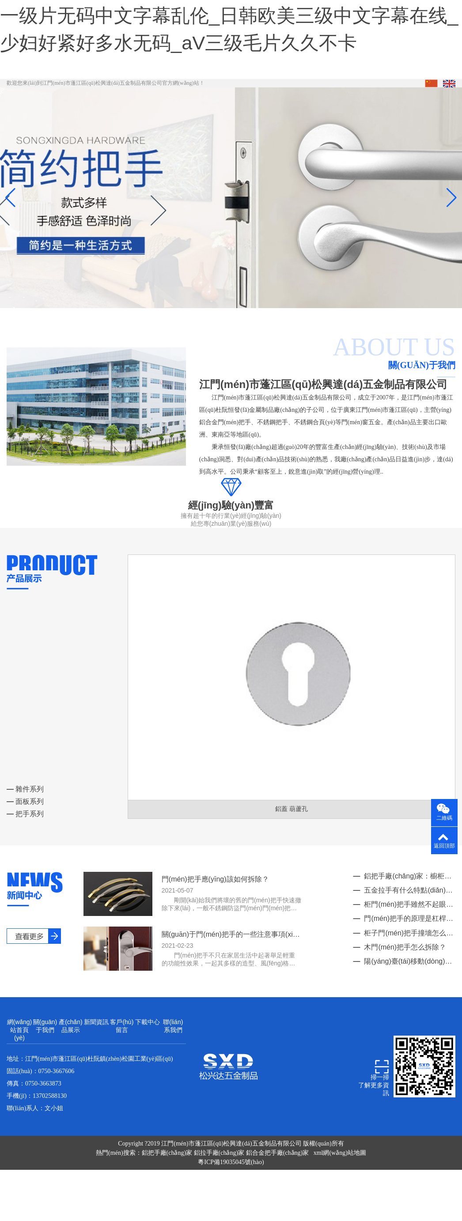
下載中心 (147, 1049)
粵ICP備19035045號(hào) (231, 1189)
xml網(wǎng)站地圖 (340, 1180)
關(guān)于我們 (45, 1053)
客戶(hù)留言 (121, 1053)
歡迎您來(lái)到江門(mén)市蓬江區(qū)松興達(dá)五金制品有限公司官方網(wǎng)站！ (105, 110)
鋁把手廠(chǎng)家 (168, 1180)
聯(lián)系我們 (173, 1053)
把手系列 (25, 840)
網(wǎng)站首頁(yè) (19, 1057)
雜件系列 (25, 816)
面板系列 (25, 828)
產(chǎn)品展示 (71, 1053)
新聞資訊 (96, 1049)
